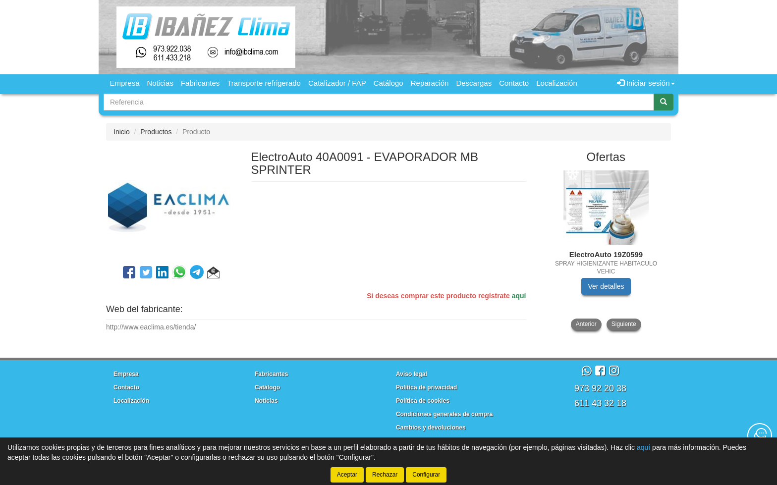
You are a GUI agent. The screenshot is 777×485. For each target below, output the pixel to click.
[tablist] (606, 250)
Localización (556, 83)
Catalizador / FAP (337, 83)
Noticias (160, 83)
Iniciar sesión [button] (646, 83)
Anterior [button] (586, 324)
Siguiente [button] (623, 324)
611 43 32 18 (600, 403)
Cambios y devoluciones (431, 427)
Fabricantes (200, 83)
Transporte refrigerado (264, 83)
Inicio (121, 132)
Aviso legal (411, 374)
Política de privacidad (426, 387)
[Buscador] (379, 102)
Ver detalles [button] (606, 286)
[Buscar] (663, 102)
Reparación (430, 83)
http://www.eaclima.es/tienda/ (151, 327)
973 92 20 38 (600, 388)
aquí (519, 296)
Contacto (514, 83)
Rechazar (384, 474)
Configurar (426, 474)
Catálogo (388, 83)
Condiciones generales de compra (444, 414)
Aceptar (347, 474)
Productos (155, 132)
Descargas (474, 83)
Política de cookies (422, 400)
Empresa (125, 83)
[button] (213, 274)
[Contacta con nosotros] (759, 435)
